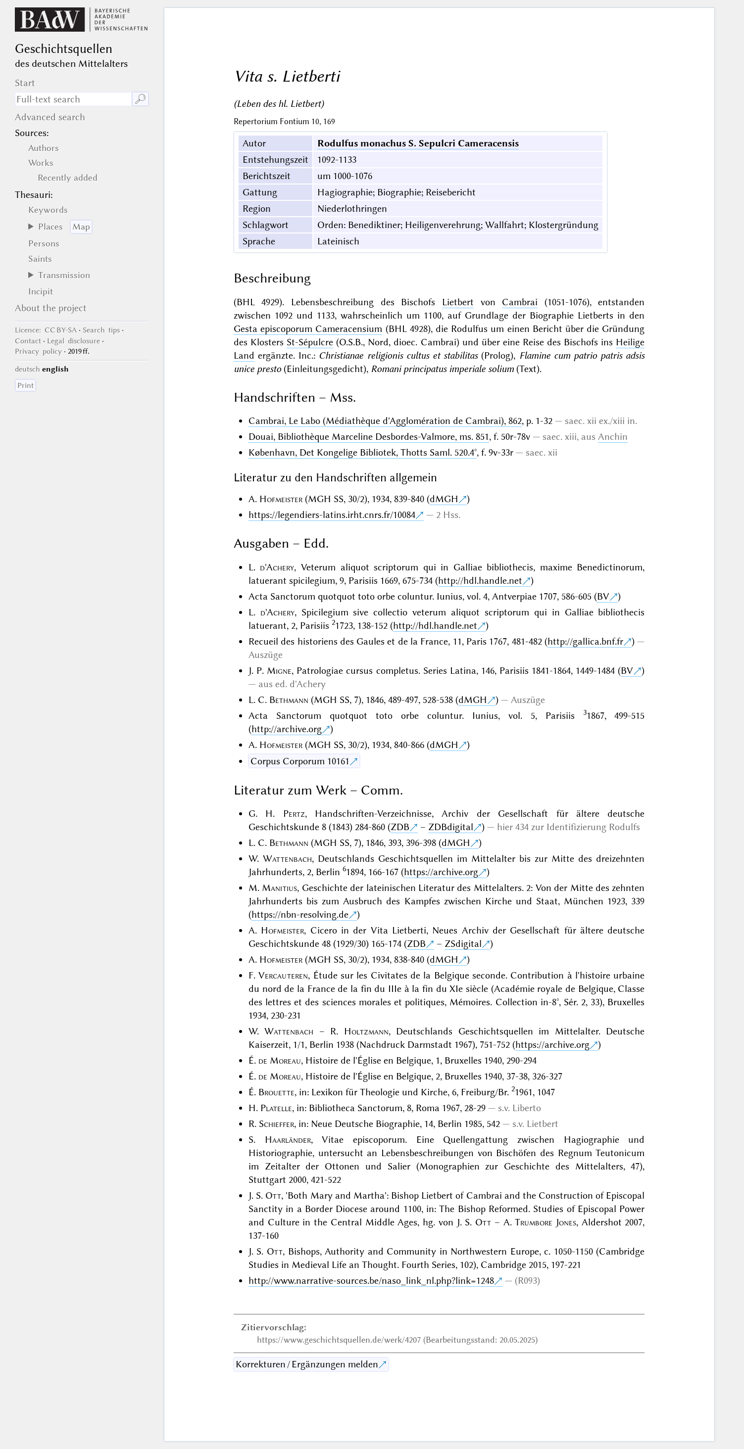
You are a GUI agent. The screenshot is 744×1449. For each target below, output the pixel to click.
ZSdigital (463, 943)
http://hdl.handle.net (480, 580)
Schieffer (276, 1123)
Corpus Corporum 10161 (299, 761)
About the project (51, 308)
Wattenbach (287, 858)
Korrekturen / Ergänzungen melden (307, 1364)
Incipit (40, 291)
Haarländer (288, 1139)
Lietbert (458, 302)
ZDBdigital (450, 827)
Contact (28, 340)
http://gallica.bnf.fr (585, 641)
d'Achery (277, 567)
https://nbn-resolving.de (299, 914)
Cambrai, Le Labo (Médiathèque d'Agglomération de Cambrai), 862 (385, 420)
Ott (273, 1195)
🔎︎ (140, 99)
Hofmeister (280, 499)
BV (603, 596)
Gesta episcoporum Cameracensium (308, 328)
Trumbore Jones (545, 1222)
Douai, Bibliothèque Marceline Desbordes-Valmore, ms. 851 (368, 436)
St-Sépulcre (310, 342)
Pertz (294, 813)
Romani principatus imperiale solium (442, 368)
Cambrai (520, 302)
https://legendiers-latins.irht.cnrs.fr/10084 (331, 514)
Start (25, 83)
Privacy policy (38, 351)
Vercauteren (283, 975)
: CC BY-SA (46, 330)
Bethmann (288, 699)
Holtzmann (366, 1031)
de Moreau (279, 1060)
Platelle (276, 1108)
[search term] (73, 99)
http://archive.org (286, 729)
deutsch (27, 369)
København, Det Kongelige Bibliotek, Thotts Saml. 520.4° (362, 452)
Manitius (279, 887)
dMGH (444, 499)
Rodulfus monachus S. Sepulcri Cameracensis (418, 143)
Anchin (613, 436)
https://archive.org (441, 872)
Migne (279, 670)
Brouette (276, 1092)
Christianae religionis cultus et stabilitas (398, 355)
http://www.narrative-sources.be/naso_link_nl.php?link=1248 (371, 1280)
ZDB (400, 827)
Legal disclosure (73, 340)
